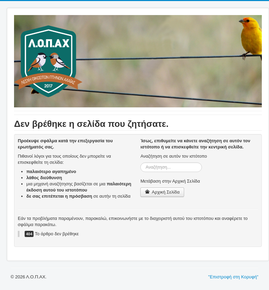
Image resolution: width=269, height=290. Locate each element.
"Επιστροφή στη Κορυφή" (233, 276)
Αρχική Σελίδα (162, 192)
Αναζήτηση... (140, 162)
